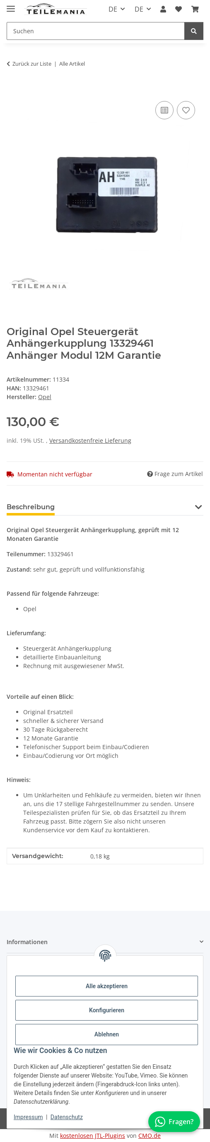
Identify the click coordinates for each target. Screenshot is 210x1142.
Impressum (28, 1117)
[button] (163, 9)
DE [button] (113, 9)
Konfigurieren (106, 1010)
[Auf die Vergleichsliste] (164, 110)
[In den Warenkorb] (13, 89)
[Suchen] (193, 31)
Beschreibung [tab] (31, 507)
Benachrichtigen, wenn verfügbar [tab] (126, 507)
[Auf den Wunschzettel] (186, 110)
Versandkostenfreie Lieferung (90, 440)
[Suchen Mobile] (96, 31)
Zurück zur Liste (31, 63)
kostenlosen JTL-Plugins (92, 1136)
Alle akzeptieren (107, 986)
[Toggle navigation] (11, 5)
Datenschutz (67, 1117)
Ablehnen (106, 1034)
